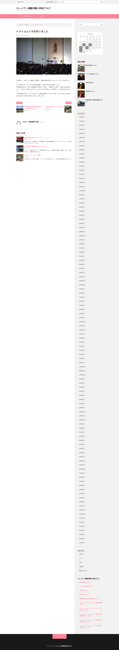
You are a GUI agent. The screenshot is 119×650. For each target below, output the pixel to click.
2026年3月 (82, 121)
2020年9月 (82, 379)
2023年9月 (82, 239)
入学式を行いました (90, 91)
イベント (81, 558)
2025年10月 (82, 141)
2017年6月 (82, 534)
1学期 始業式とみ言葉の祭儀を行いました (89, 598)
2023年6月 (82, 252)
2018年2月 (82, 501)
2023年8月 (82, 244)
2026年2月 (82, 125)
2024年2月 (82, 219)
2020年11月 (82, 370)
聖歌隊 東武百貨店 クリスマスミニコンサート (37, 137)
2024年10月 (82, 190)
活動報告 (26, 35)
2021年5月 (82, 346)
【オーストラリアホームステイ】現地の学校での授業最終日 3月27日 (90, 614)
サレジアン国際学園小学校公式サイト (27, 16)
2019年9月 (82, 424)
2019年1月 (82, 456)
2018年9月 (82, 473)
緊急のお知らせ (83, 570)
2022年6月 (82, 297)
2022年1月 (82, 317)
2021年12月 (82, 321)
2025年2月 (82, 174)
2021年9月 (82, 334)
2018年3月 (82, 497)
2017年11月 (82, 514)
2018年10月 (82, 469)
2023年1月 (82, 272)
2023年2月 (82, 268)
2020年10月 (82, 375)
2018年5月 (82, 489)
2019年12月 (82, 411)
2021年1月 (82, 362)
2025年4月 (82, 166)
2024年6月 (82, 203)
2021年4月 (82, 350)
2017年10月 (82, 518)
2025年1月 (82, 178)
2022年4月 (82, 305)
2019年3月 (82, 448)
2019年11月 (82, 415)
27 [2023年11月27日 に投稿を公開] (80, 50)
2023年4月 (82, 260)
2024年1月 (82, 223)
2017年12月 (82, 510)
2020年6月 (82, 387)
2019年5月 (82, 440)
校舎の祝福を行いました (58, 2)
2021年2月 (82, 358)
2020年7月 (82, 383)
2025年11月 (82, 137)
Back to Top (59, 636)
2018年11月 (82, 465)
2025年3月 (82, 170)
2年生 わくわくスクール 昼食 (32, 155)
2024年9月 (82, 194)
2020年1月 (82, 407)
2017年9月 (82, 522)
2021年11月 (82, 325)
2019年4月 (82, 444)
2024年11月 (82, 186)
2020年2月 (82, 403)
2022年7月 (82, 293)
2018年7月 (82, 481)
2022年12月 (82, 276)
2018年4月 (82, 493)
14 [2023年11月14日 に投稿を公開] (84, 44)
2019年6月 (82, 436)
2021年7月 (82, 338)
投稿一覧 (42, 122)
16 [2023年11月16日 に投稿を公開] (90, 44)
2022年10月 (82, 284)
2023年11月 (82, 231)
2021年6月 (82, 342)
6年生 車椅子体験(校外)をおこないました (35, 146)
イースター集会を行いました (92, 74)
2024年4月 (82, 211)
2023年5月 (82, 256)
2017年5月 (82, 538)
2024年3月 (82, 215)
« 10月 (80, 52)
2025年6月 (82, 158)
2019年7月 (82, 432)
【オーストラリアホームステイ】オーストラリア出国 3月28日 (90, 609)
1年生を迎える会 (89, 82)
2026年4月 (82, 117)
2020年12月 (82, 366)
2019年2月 (82, 452)
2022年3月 (82, 309)
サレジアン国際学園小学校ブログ (33, 8)
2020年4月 (82, 395)
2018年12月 (82, 460)
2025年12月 (82, 133)
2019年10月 (82, 420)
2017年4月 (82, 542)
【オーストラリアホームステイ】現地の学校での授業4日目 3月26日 (90, 620)
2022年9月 (82, 289)
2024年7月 (82, 199)
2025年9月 (82, 145)
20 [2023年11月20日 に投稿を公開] (80, 47)
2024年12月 (82, 182)
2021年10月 (82, 330)
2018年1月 (82, 506)
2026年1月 (82, 129)
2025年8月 (82, 149)
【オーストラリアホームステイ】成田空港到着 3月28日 (91, 603)
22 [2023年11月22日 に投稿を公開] (87, 47)
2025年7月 (82, 154)
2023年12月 (82, 227)
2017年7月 (82, 530)
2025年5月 (82, 162)
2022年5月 (82, 301)
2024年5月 (82, 207)
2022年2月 (82, 313)
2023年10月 (82, 235)
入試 (80, 562)
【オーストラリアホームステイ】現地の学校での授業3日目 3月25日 (90, 626)
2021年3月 (82, 354)
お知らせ (81, 554)
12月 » (84, 52)
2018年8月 (82, 477)
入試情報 (42, 16)
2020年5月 (82, 391)
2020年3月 (82, 399)
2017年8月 (82, 526)
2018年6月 (82, 485)
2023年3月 (82, 264)
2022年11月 (82, 280)
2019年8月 (82, 428)
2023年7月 (82, 248)
